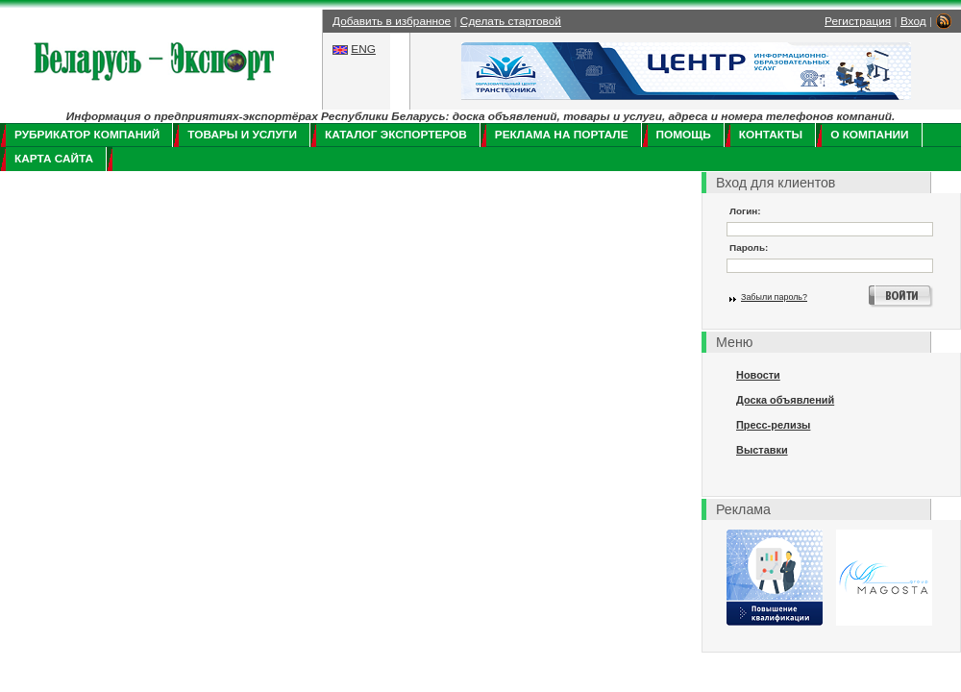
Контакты (770, 134)
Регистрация (858, 21)
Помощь (683, 134)
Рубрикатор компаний (87, 134)
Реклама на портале (561, 134)
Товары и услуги (242, 134)
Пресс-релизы (773, 425)
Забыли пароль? (774, 297)
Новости (758, 375)
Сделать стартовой (510, 21)
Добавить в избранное (392, 21)
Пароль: (748, 247)
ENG (363, 49)
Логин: (745, 211)
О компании (869, 134)
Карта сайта (53, 158)
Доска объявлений (785, 400)
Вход (913, 21)
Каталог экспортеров (396, 134)
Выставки (762, 450)
